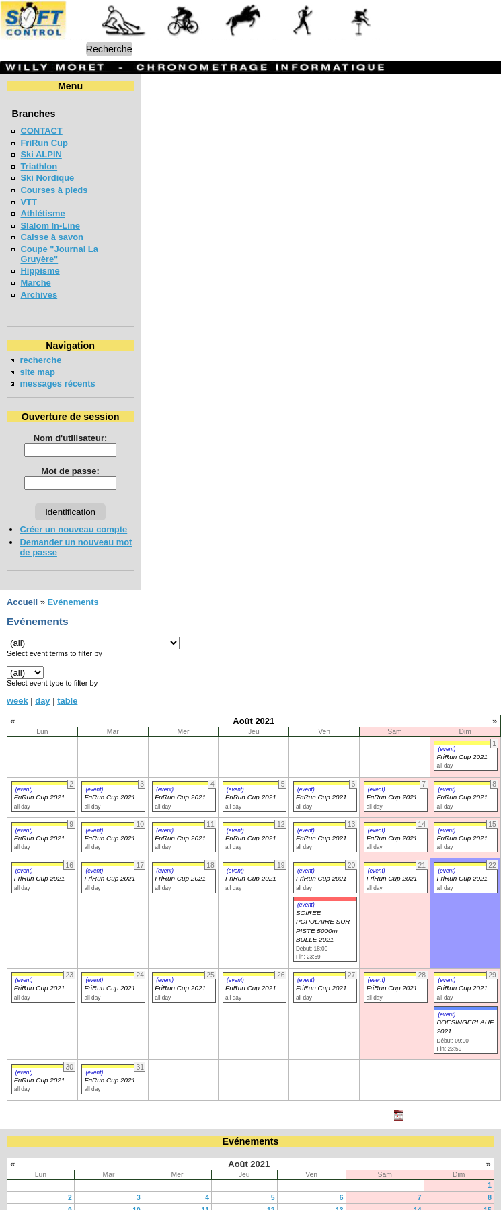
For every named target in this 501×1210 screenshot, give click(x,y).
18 (205, 1202)
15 (488, 1190)
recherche (40, 350)
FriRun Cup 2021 (462, 736)
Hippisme (39, 260)
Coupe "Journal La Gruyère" (79, 249)
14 (418, 1190)
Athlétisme (42, 213)
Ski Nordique (47, 178)
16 (68, 1202)
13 (340, 1190)
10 (136, 1190)
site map (37, 362)
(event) (446, 728)
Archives (38, 285)
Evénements (72, 582)
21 (418, 1202)
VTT (28, 202)
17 (136, 1202)
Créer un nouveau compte (73, 519)
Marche (35, 273)
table (67, 681)
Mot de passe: (129, 461)
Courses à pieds (53, 190)
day (42, 681)
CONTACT (41, 131)
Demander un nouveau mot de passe (95, 532)
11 (205, 1190)
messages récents (57, 373)
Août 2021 (249, 1144)
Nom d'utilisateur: (130, 428)
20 (340, 1202)
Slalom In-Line (50, 225)
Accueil (22, 582)
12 (271, 1190)
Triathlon (38, 166)
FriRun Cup (44, 143)
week (17, 681)
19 (271, 1202)
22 (488, 1202)
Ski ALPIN (40, 154)
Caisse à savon (51, 237)
